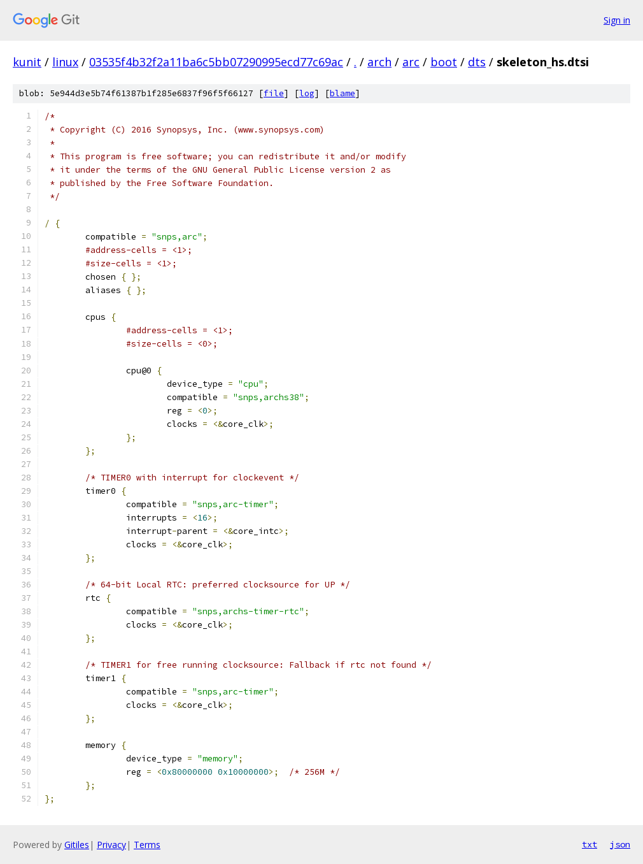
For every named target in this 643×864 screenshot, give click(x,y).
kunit (27, 61)
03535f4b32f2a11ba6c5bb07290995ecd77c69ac (216, 61)
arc (411, 61)
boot (443, 61)
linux (65, 61)
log (306, 93)
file (274, 93)
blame (342, 93)
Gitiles (76, 845)
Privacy (111, 845)
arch (379, 61)
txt (589, 844)
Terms (147, 845)
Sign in (617, 20)
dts (477, 61)
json (620, 844)
